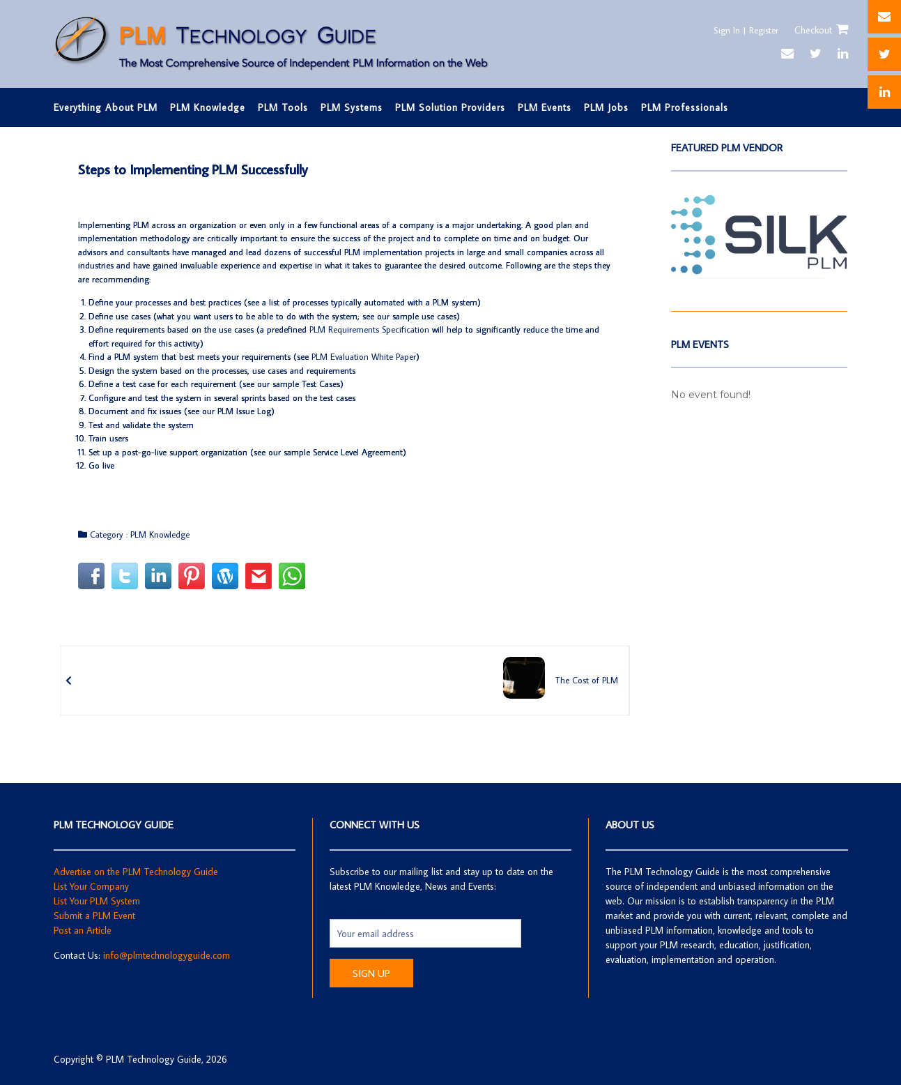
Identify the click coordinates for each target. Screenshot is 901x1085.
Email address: (359, 911)
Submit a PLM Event (94, 915)
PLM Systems (352, 107)
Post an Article (82, 930)
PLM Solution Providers (450, 107)
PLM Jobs (606, 107)
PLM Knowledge (207, 107)
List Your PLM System (97, 901)
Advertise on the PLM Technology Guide (136, 871)
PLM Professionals (684, 107)
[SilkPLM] (759, 275)
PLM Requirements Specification (369, 329)
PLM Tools (283, 107)
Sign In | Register (742, 30)
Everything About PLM (105, 107)
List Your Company (91, 886)
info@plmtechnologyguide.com (166, 955)
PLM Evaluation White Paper (363, 356)
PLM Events (544, 107)
